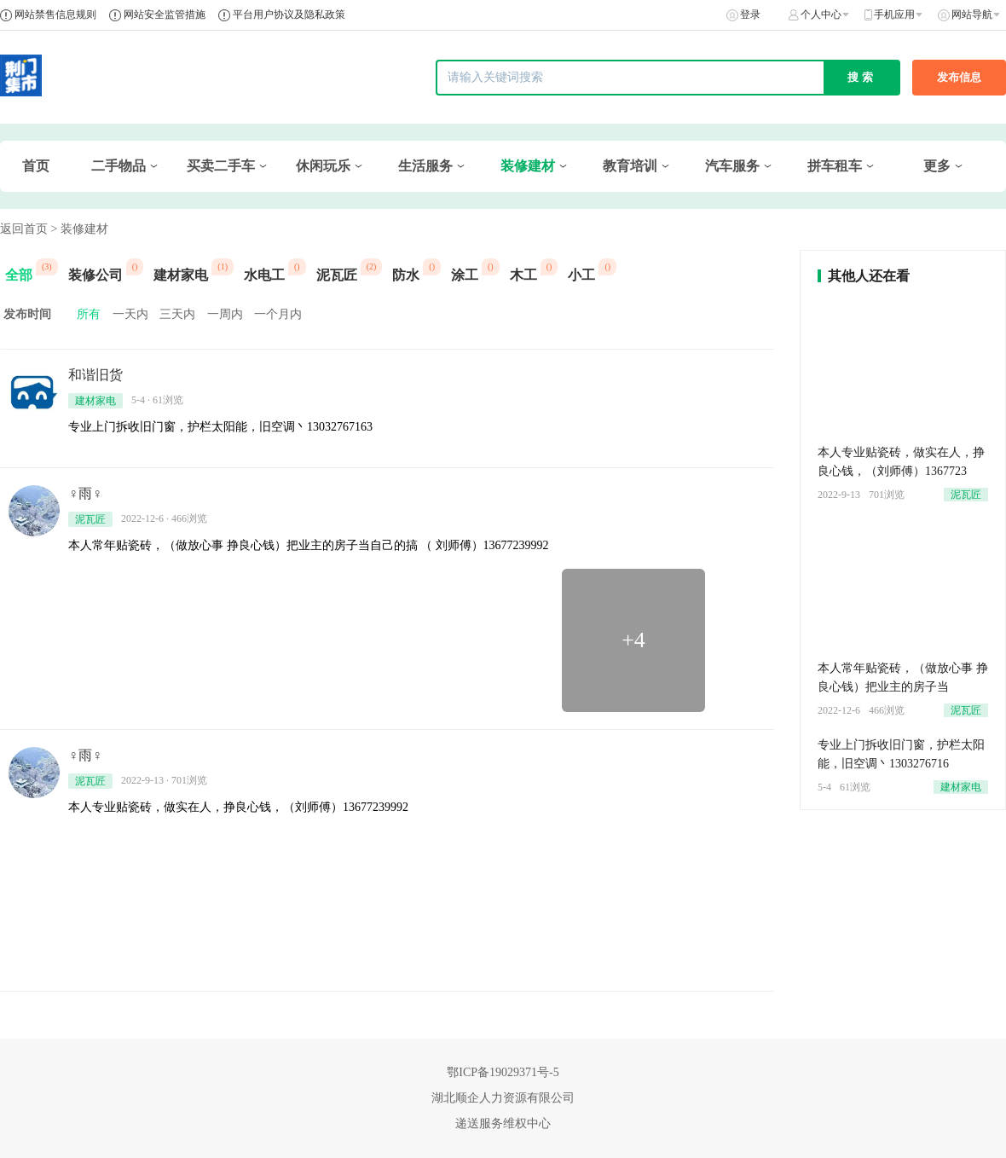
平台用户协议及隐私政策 (289, 14)
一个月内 (278, 314)
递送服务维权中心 (503, 1123)
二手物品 (118, 166)
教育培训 (630, 166)
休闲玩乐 (323, 166)
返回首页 (24, 229)
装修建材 (527, 166)
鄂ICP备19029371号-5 (502, 1072)
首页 (35, 166)
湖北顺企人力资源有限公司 (503, 1097)
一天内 (130, 314)
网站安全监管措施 (164, 14)
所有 (89, 314)
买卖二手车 (221, 166)
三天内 (177, 314)
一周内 (225, 314)
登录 (750, 14)
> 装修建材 (79, 229)
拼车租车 (834, 166)
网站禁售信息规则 (55, 14)
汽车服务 (732, 166)
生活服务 (425, 166)
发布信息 (959, 77)
